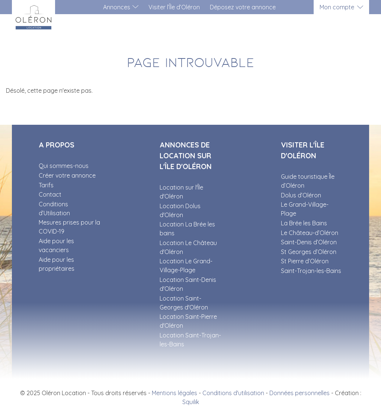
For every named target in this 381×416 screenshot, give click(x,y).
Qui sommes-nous (64, 165)
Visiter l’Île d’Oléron (174, 7)
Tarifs (46, 185)
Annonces (116, 7)
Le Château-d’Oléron (309, 232)
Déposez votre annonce (243, 7)
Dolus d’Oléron (301, 195)
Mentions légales (174, 393)
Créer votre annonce (67, 175)
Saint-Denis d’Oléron (309, 242)
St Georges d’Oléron (308, 251)
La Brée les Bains (304, 223)
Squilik (190, 402)
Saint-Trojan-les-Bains (311, 270)
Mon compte (337, 7)
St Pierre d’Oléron (305, 261)
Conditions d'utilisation (233, 393)
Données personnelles (299, 393)
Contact (50, 194)
